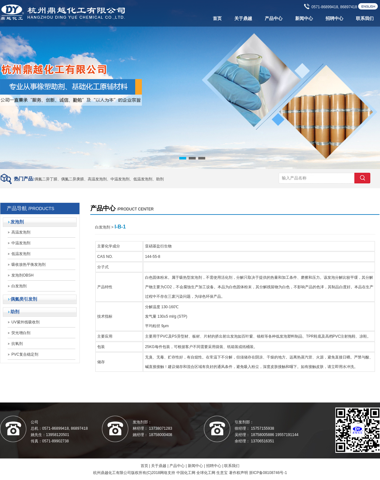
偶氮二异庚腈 (72, 179)
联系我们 (365, 18)
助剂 (160, 179)
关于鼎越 (243, 18)
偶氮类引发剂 (23, 299)
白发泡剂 (19, 286)
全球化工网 (205, 473)
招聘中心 (334, 18)
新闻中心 (304, 18)
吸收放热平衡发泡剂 (28, 264)
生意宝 (222, 473)
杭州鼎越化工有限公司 (112, 473)
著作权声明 (238, 473)
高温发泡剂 (97, 179)
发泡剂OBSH (22, 275)
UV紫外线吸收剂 (25, 322)
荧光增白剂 (20, 333)
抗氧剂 (17, 343)
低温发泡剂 (142, 179)
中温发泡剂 (120, 179)
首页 (217, 18)
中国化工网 (185, 473)
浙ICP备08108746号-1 (268, 473)
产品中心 (273, 18)
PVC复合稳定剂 (24, 354)
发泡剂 (17, 222)
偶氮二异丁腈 (46, 179)
